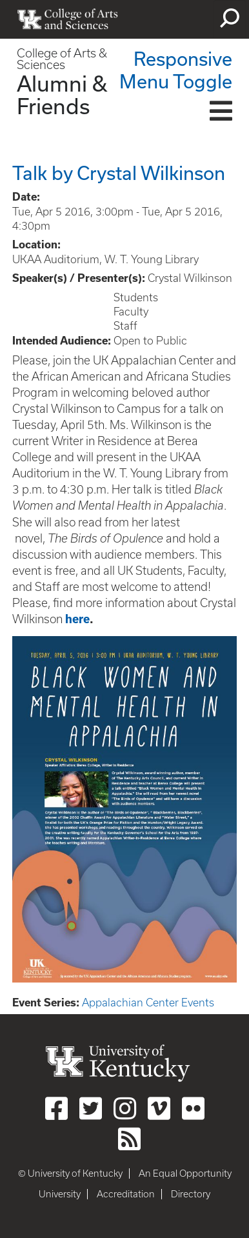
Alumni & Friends (62, 94)
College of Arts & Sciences (62, 59)
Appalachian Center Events (148, 1002)
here (77, 619)
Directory (190, 1194)
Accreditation (126, 1194)
